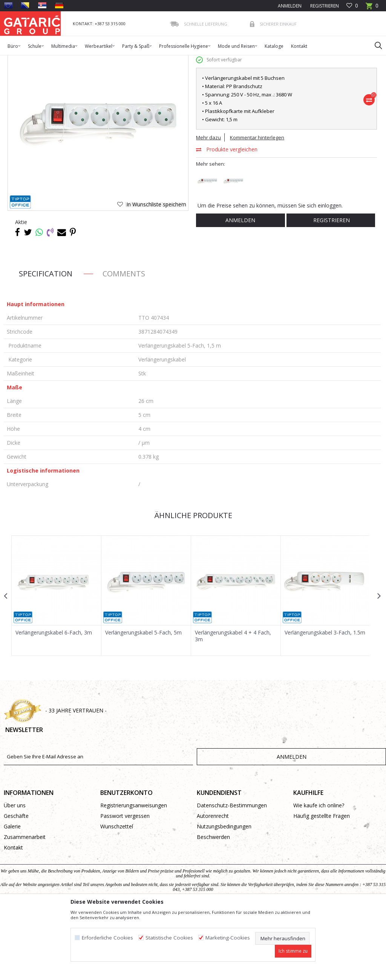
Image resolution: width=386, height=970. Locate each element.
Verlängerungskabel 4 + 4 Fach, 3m (232, 694)
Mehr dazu (208, 196)
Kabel (99, 60)
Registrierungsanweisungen (133, 864)
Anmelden (240, 278)
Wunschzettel (116, 885)
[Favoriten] (352, 6)
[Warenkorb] (372, 8)
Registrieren (324, 6)
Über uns (15, 864)
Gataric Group (19, 60)
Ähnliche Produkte (192, 574)
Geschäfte (16, 874)
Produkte (49, 60)
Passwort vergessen (125, 874)
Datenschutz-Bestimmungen (232, 864)
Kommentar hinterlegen (257, 196)
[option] (56, 654)
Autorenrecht (213, 874)
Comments (124, 332)
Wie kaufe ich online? (318, 864)
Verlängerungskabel (132, 60)
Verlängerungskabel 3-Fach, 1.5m (323, 691)
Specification (45, 332)
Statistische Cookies (169, 938)
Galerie (12, 885)
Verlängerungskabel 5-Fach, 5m (143, 691)
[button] (374, 45)
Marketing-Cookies (227, 938)
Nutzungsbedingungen (224, 885)
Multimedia (76, 60)
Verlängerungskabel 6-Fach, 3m (53, 691)
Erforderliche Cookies (107, 938)
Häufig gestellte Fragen (321, 874)
